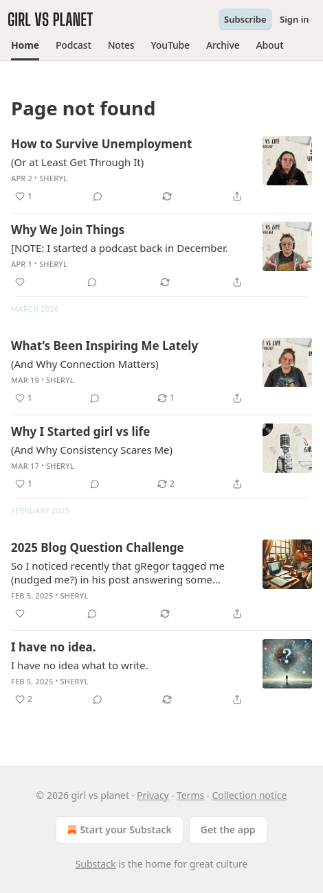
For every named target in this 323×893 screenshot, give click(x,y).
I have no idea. (53, 647)
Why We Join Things (67, 229)
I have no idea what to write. (79, 665)
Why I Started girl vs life (80, 431)
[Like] (20, 282)
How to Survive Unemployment (101, 144)
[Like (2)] (23, 699)
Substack (96, 863)
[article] (161, 170)
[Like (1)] (23, 196)
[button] (25, 45)
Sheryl (53, 178)
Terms (190, 795)
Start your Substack (118, 829)
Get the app (228, 829)
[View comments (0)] (98, 196)
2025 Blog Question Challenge (97, 547)
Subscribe (245, 19)
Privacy (153, 795)
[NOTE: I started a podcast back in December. (119, 248)
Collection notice (249, 795)
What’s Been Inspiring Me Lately (104, 345)
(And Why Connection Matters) (85, 364)
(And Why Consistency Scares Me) (91, 449)
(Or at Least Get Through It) (77, 162)
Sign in (294, 19)
